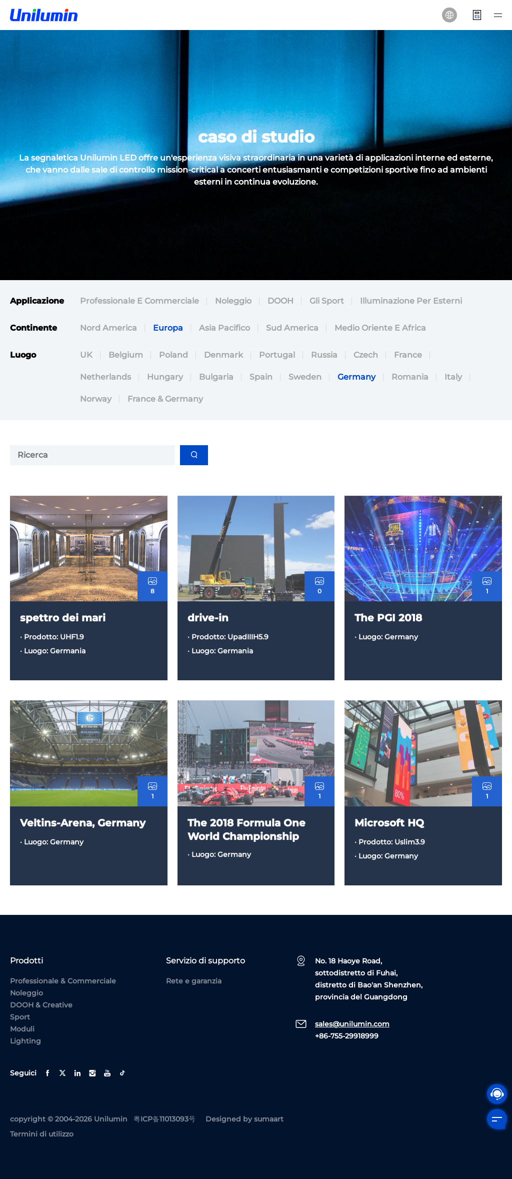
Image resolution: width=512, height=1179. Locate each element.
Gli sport (327, 302)
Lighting (25, 1040)
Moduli (22, 1028)
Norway (96, 400)
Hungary (165, 378)
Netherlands (105, 378)
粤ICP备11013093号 (165, 1118)
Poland (173, 356)
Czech (366, 356)
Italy (453, 378)
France (408, 356)
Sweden (305, 378)
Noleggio (233, 302)
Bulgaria (216, 378)
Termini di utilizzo (42, 1133)
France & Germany (165, 400)
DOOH (281, 302)
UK (86, 356)
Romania (410, 378)
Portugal (277, 356)
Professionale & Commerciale (63, 980)
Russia (324, 356)
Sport (20, 1016)
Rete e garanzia (194, 980)
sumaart (269, 1118)
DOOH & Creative (41, 1004)
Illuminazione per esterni (411, 302)
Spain (261, 378)
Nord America (108, 329)
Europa (168, 329)
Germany (357, 378)
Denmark (223, 356)
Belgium (125, 356)
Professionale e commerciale (139, 302)
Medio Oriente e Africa (380, 329)
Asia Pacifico (224, 329)
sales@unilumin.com (352, 1023)
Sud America (292, 329)
